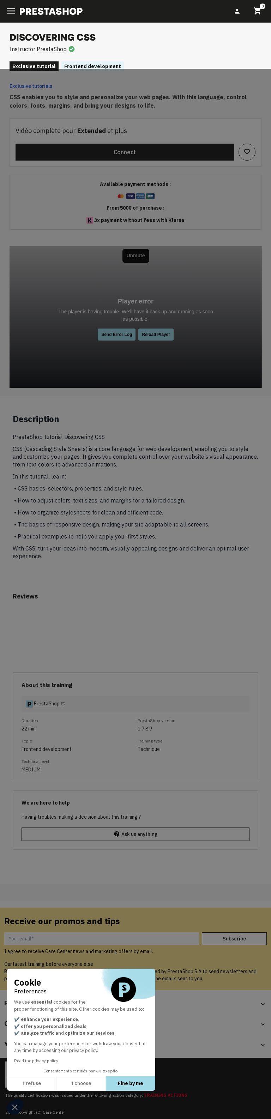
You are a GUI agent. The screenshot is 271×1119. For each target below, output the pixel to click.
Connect (125, 152)
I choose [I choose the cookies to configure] (81, 1083)
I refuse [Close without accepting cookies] (32, 1083)
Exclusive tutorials (31, 86)
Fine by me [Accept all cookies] (130, 1083)
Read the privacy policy (36, 1060)
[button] (14, 1107)
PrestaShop (52, 49)
